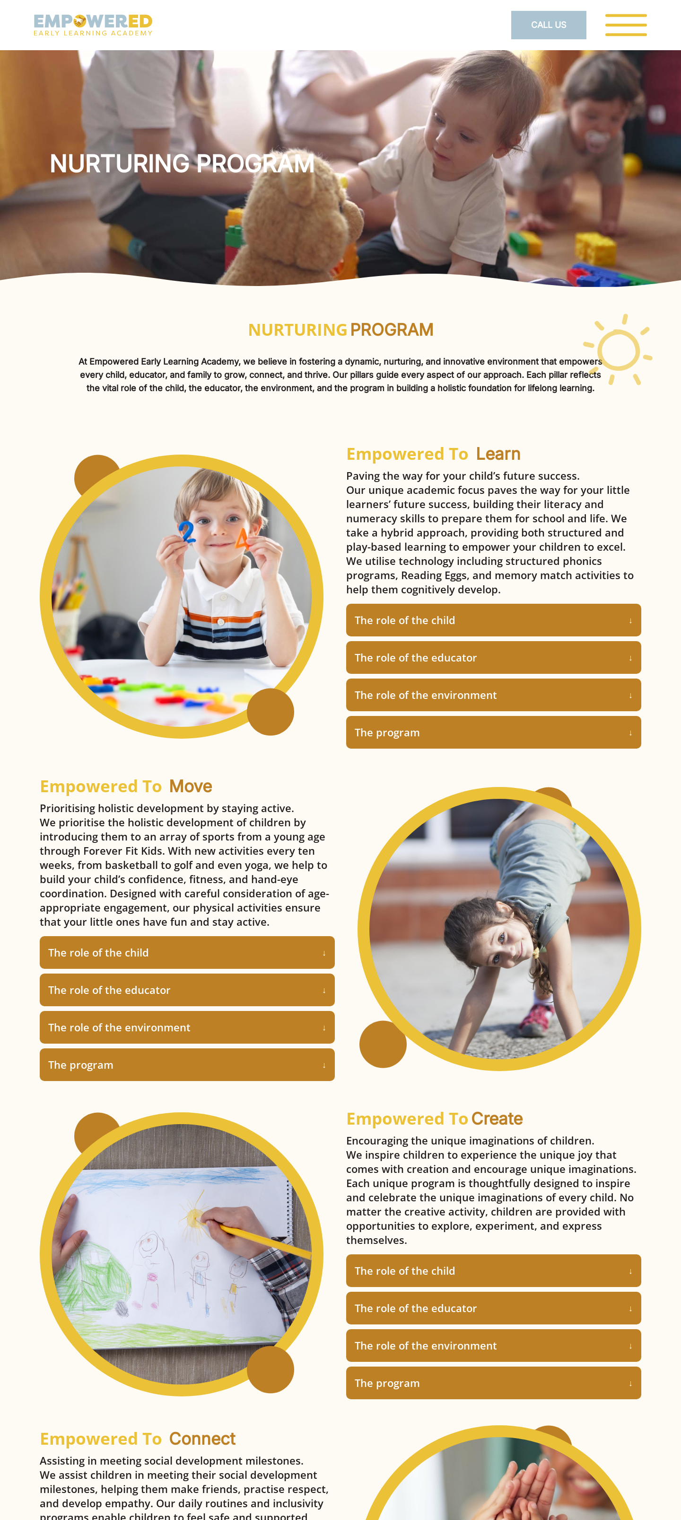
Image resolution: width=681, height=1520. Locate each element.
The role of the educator (416, 657)
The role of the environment (426, 695)
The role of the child (405, 620)
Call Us (549, 25)
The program (387, 732)
